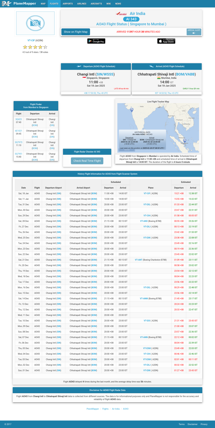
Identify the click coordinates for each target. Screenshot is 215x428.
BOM (35, 125)
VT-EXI (147, 320)
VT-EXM (147, 348)
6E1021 (18, 131)
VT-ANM (144, 298)
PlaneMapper (93, 409)
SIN (52, 125)
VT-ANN (144, 337)
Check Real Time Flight (87, 160)
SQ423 (19, 119)
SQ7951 (18, 154)
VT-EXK (146, 237)
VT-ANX (144, 221)
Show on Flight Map (75, 31)
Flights (105, 409)
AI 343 (131, 19)
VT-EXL (146, 204)
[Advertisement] (131, 53)
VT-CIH (147, 215)
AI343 (126, 409)
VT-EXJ (146, 226)
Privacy (206, 424)
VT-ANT (138, 260)
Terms (183, 424)
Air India (137, 13)
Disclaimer (194, 424)
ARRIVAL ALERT (194, 31)
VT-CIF (31, 40)
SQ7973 (18, 142)
